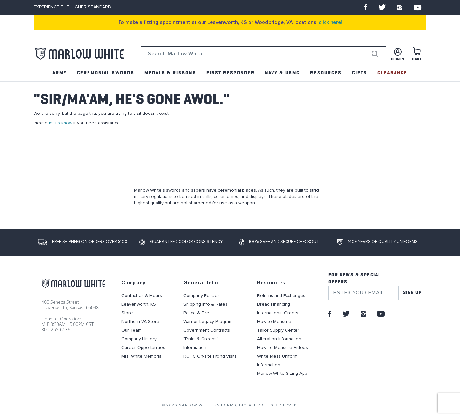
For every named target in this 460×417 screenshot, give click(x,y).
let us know (60, 123)
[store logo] (79, 54)
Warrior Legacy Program (208, 321)
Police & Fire (196, 313)
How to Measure (274, 321)
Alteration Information (279, 339)
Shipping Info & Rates (205, 304)
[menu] (230, 72)
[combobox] (263, 53)
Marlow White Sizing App (282, 373)
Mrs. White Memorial (142, 356)
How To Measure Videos (282, 347)
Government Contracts (206, 330)
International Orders (277, 313)
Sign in (397, 59)
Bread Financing (273, 304)
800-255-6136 (56, 330)
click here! (330, 22)
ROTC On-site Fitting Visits (210, 356)
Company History (139, 339)
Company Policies (201, 296)
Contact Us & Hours (141, 296)
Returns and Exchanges (281, 296)
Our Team (131, 330)
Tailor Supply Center (278, 330)
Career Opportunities (143, 347)
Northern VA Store (140, 321)
